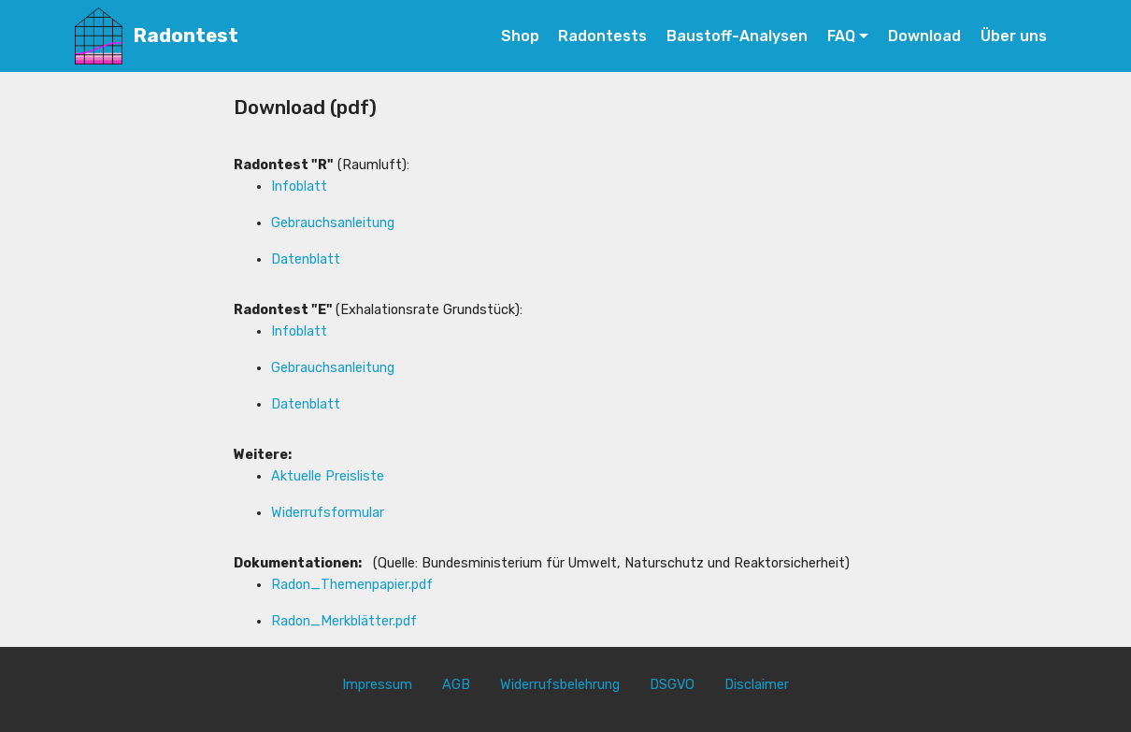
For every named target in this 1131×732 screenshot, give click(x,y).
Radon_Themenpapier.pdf (352, 585)
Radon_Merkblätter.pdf (344, 621)
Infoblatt (299, 186)
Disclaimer (756, 685)
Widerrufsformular (327, 513)
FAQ (841, 36)
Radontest (186, 36)
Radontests (602, 36)
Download (924, 36)
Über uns (1014, 36)
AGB (456, 685)
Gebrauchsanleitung (332, 223)
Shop (520, 36)
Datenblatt (305, 259)
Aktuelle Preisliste (327, 476)
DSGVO (672, 685)
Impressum (377, 685)
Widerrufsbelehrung (560, 685)
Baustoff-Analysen (737, 36)
